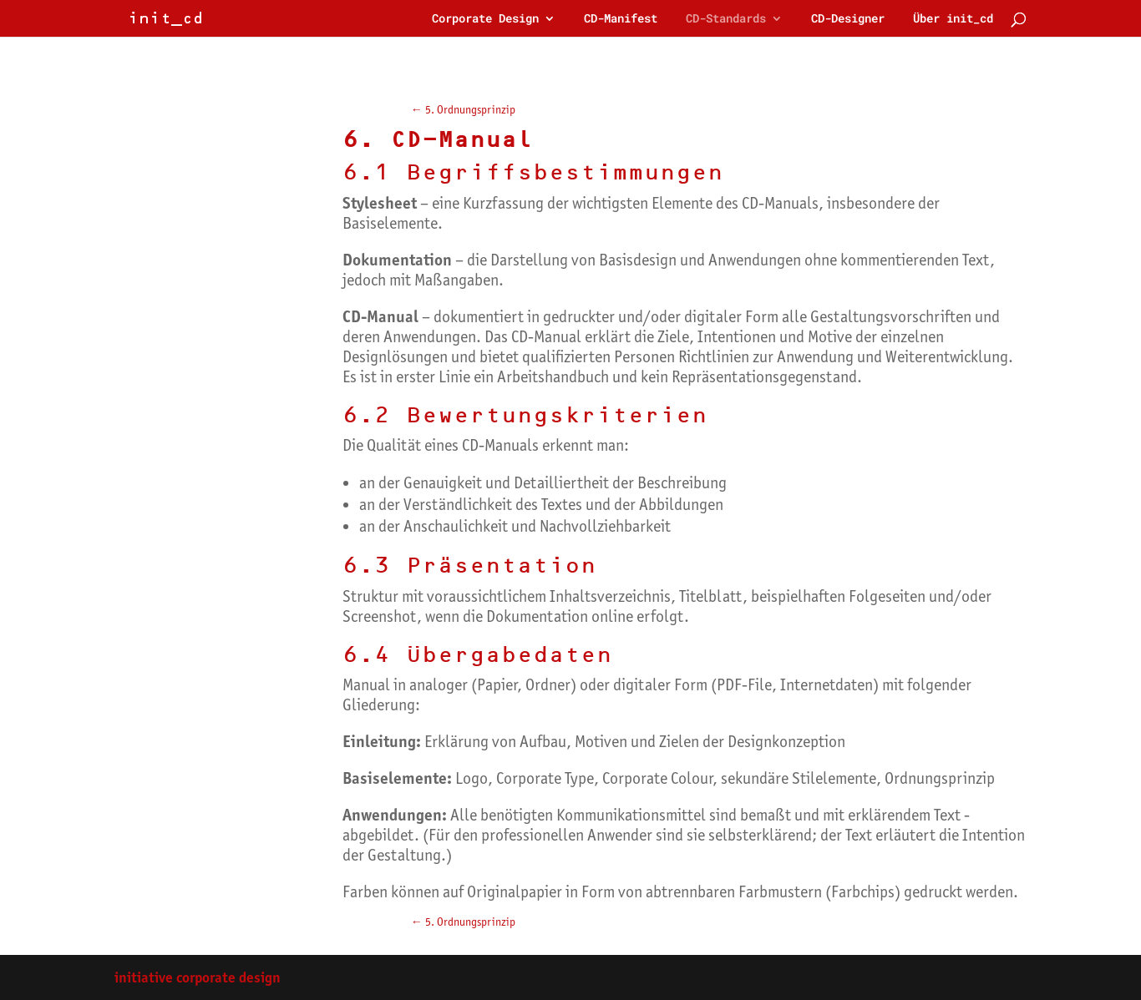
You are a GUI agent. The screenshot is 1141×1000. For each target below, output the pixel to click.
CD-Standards (726, 19)
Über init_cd (953, 19)
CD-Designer (848, 19)
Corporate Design (485, 19)
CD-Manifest (620, 19)
